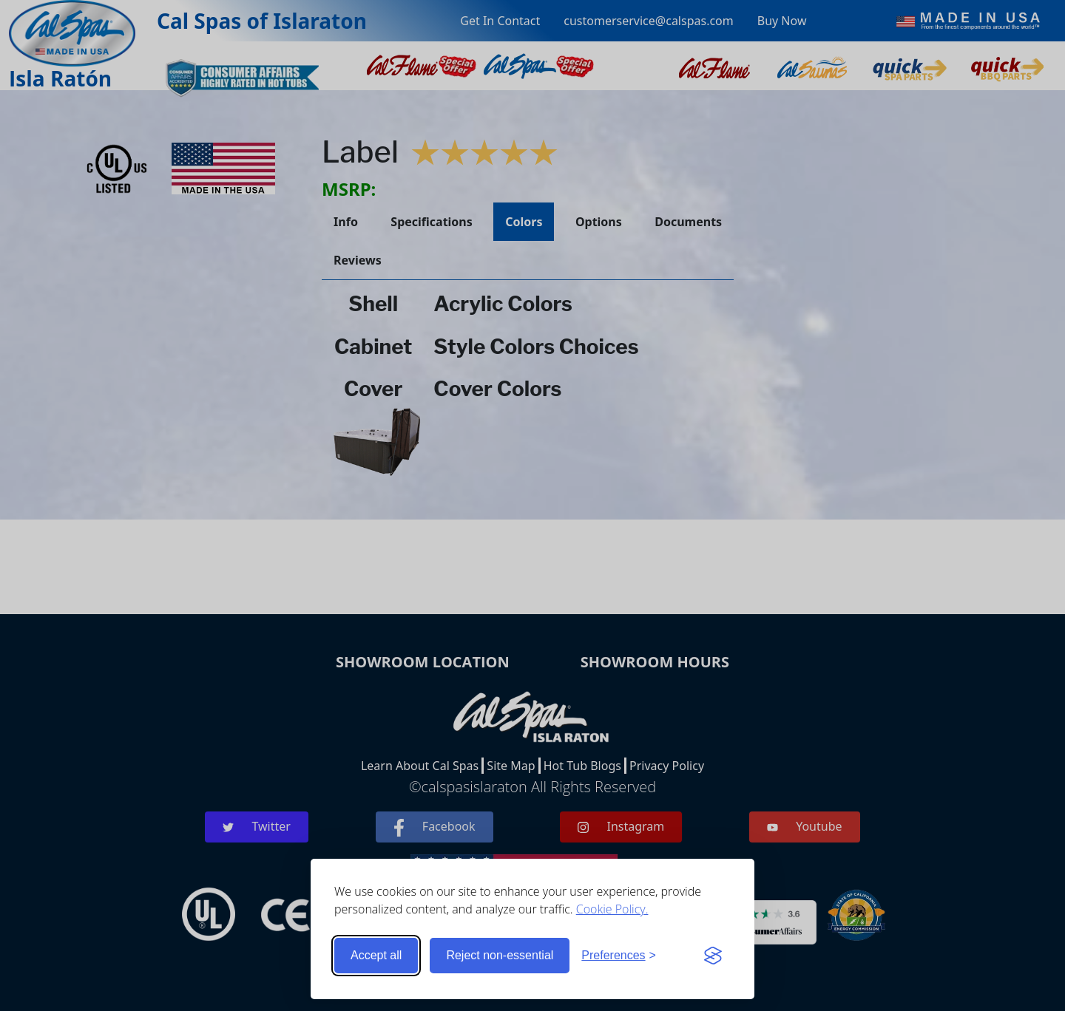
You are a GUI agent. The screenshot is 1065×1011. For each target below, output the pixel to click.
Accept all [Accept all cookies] (376, 955)
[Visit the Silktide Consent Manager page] (713, 955)
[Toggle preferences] (618, 956)
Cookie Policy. (612, 909)
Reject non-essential (499, 955)
